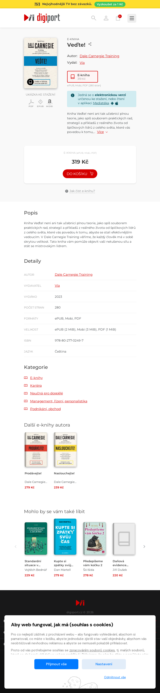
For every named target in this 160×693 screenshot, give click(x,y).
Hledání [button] (93, 18)
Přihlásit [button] (106, 18)
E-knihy (36, 378)
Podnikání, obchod (45, 409)
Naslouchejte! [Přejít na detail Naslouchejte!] (64, 473)
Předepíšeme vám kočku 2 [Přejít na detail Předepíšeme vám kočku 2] (93, 563)
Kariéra (36, 385)
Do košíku (80, 174)
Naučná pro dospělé (46, 393)
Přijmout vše (56, 664)
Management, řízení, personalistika (58, 401)
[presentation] (16, 547)
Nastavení (104, 664)
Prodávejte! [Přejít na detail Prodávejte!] (33, 473)
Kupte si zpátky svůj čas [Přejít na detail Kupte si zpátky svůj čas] (62, 565)
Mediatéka (101, 103)
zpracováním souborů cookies (92, 650)
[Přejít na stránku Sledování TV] (80, 4)
